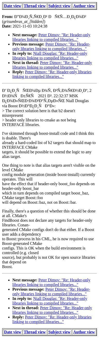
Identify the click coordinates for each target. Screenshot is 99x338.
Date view (12, 6)
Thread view (35, 6)
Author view (84, 6)
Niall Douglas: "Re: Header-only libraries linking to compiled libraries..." (49, 55)
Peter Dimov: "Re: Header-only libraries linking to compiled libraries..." (51, 37)
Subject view (59, 6)
